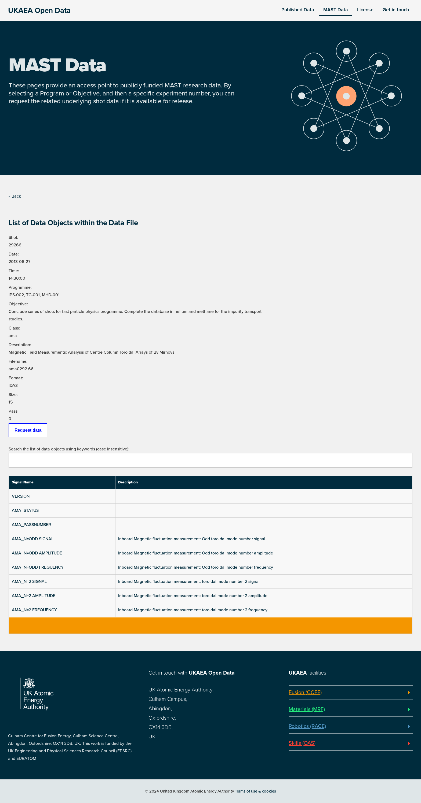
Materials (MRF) (307, 709)
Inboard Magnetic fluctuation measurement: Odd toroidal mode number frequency (195, 567)
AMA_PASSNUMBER (31, 524)
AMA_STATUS (25, 510)
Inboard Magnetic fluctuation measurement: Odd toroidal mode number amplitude (195, 553)
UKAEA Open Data (39, 10)
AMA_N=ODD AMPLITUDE (37, 553)
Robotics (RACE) (307, 726)
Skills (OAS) (302, 743)
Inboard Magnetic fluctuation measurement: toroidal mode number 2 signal (189, 581)
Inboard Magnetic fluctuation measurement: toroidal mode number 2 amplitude (192, 595)
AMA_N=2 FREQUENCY (34, 610)
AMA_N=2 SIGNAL (29, 581)
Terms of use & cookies (255, 791)
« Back (15, 196)
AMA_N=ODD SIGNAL (32, 539)
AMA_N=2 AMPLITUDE (33, 595)
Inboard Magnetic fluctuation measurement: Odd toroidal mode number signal (191, 539)
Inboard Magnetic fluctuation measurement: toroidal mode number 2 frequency (192, 610)
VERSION (21, 496)
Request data (27, 430)
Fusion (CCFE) (305, 692)
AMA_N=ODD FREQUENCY (38, 567)
